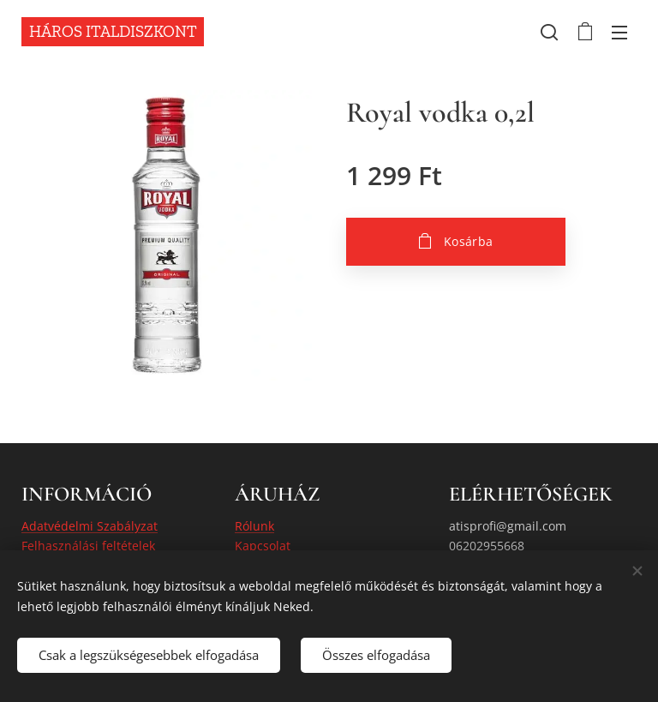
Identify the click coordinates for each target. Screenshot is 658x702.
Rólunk (254, 526)
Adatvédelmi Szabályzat (89, 526)
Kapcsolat (262, 545)
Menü (619, 32)
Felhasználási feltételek (88, 545)
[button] (549, 31)
